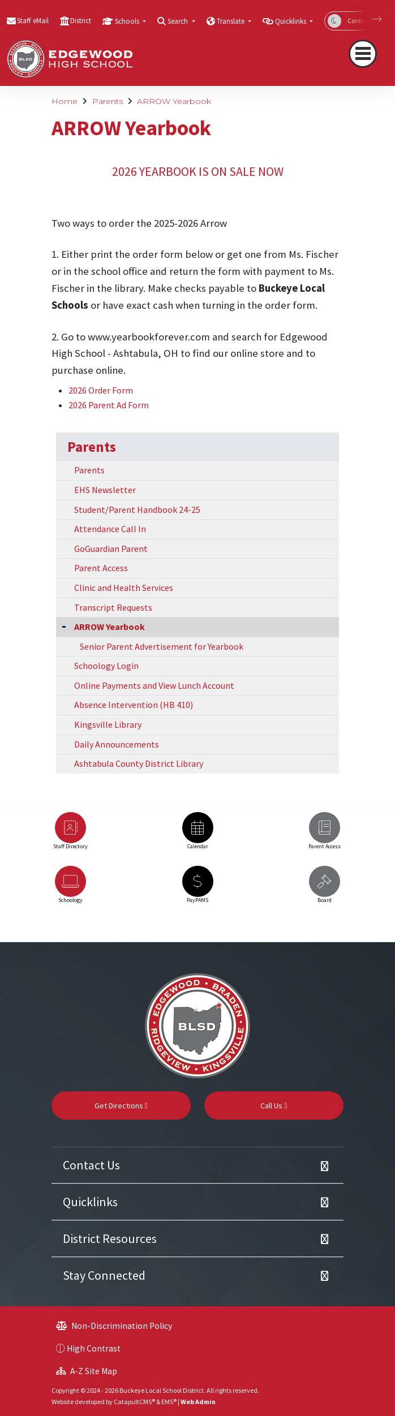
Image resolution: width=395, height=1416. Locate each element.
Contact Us (91, 1165)
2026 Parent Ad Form (108, 405)
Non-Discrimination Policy (114, 1325)
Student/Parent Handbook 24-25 (137, 509)
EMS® (169, 1401)
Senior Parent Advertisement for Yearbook (161, 646)
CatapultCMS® (134, 1401)
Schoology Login (106, 665)
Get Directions (121, 1105)
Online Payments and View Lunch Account (154, 685)
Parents (107, 101)
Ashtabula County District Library (138, 763)
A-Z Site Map (86, 1371)
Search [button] (179, 21)
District (80, 20)
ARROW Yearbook (174, 101)
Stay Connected (104, 1275)
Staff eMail (33, 20)
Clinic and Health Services (123, 587)
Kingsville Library (107, 724)
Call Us (273, 1105)
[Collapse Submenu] (64, 625)
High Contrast (94, 1348)
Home (64, 101)
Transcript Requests (113, 607)
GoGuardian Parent (111, 548)
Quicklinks (90, 1202)
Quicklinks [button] (291, 21)
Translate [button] (231, 21)
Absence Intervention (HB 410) (133, 704)
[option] (70, 836)
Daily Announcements (116, 744)
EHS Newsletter (105, 489)
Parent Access (101, 567)
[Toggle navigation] (363, 54)
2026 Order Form (100, 390)
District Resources (110, 1238)
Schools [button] (128, 21)
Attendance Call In (110, 528)
